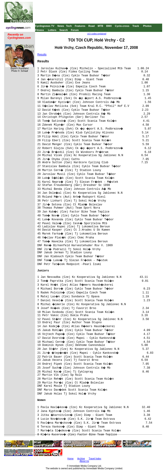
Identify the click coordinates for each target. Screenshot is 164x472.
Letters (52, 30)
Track (135, 26)
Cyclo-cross (122, 26)
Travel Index (95, 458)
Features (80, 26)
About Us (84, 461)
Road (91, 26)
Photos (147, 26)
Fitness (39, 30)
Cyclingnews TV (44, 26)
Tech (69, 26)
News (60, 26)
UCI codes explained (96, 34)
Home (70, 458)
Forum (75, 30)
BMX (109, 26)
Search (63, 30)
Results (41, 54)
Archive (81, 458)
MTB (100, 26)
